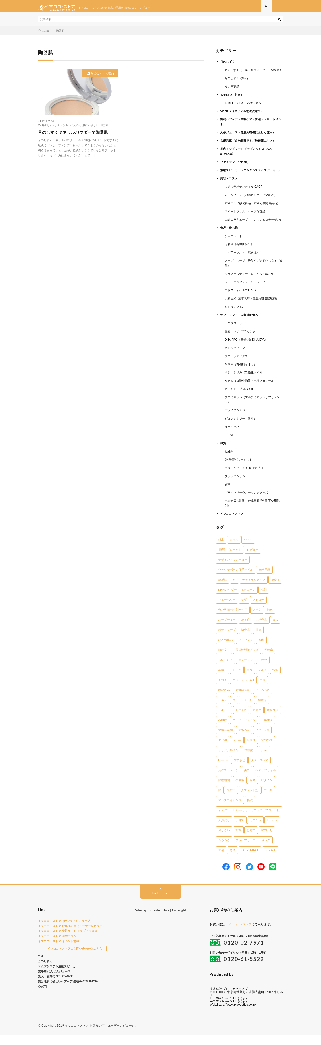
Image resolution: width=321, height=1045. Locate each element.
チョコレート (234, 253)
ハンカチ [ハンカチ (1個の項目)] (270, 860)
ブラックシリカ (236, 487)
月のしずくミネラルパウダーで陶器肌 (73, 135)
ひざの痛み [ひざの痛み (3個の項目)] (225, 649)
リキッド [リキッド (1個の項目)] (224, 719)
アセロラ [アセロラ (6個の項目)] (258, 609)
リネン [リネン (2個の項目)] (222, 709)
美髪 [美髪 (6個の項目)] (244, 609)
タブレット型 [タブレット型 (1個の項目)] (249, 800)
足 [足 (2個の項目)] (234, 709)
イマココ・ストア (232, 524)
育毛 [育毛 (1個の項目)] (221, 860)
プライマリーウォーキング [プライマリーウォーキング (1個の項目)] (252, 850)
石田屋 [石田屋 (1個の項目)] (222, 729)
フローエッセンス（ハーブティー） (250, 298)
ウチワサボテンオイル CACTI (246, 196)
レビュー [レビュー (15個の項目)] (253, 559)
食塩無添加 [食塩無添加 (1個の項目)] (225, 739)
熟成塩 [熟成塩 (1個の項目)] (239, 790)
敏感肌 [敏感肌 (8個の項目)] (222, 589)
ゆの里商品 (232, 93)
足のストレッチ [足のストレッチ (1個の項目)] (228, 780)
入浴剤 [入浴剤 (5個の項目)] (257, 619)
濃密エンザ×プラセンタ (241, 346)
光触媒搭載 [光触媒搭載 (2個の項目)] (242, 699)
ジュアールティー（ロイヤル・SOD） (251, 290)
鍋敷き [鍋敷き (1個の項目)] (262, 709)
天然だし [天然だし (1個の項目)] (224, 830)
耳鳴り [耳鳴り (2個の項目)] (222, 679)
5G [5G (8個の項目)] (235, 589)
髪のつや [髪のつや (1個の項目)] (267, 750)
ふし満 (229, 447)
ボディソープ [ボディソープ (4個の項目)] (227, 639)
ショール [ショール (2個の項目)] (247, 709)
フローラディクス (237, 370)
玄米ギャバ (232, 439)
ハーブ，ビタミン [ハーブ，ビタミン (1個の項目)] (244, 729)
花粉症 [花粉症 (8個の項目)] (275, 589)
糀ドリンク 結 (234, 322)
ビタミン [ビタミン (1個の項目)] (267, 790)
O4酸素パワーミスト (239, 471)
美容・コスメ (229, 187)
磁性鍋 (229, 463)
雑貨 (223, 455)
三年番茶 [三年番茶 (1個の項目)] (267, 729)
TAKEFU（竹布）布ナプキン (245, 109)
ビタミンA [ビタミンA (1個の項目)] (262, 739)
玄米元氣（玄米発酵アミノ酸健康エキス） (250, 146)
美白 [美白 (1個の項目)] (247, 780)
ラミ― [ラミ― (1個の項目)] (237, 750)
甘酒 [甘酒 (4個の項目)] (258, 639)
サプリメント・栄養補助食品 (240, 330)
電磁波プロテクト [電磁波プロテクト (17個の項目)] (229, 559)
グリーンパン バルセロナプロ (245, 479)
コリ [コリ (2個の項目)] (250, 679)
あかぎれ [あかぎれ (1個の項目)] (241, 719)
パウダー (75, 128)
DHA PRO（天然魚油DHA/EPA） (248, 354)
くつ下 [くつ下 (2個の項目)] (222, 689)
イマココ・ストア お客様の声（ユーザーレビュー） (71, 935)
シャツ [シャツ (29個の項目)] (248, 549)
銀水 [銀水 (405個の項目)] (221, 549)
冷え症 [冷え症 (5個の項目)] (245, 629)
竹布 (41, 966)
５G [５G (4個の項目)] (275, 629)
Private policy (159, 919)
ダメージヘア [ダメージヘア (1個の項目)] (259, 770)
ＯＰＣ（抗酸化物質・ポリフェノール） (253, 394)
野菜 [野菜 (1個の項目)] (232, 860)
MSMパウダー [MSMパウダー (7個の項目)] (227, 599)
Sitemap (141, 919)
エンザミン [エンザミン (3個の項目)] (245, 669)
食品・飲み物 (229, 245)
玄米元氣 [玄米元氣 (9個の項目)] (264, 579)
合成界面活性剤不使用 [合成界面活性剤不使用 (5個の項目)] (232, 619)
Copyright (179, 919)
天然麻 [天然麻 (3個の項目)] (268, 659)
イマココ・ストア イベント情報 (58, 950)
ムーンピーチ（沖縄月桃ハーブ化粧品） (253, 204)
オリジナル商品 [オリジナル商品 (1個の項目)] (228, 760)
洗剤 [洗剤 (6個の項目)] (264, 599)
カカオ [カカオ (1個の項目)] (257, 719)
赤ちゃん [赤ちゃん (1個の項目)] (244, 739)
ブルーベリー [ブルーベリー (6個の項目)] (227, 609)
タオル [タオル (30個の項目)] (234, 549)
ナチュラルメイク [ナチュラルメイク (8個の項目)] (253, 589)
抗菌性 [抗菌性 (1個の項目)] (251, 750)
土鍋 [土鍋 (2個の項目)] (262, 689)
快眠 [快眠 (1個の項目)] (250, 810)
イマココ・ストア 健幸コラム (57, 945)
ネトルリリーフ (236, 362)
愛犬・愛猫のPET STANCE (55, 986)
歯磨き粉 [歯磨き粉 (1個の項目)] (239, 770)
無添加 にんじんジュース (54, 981)
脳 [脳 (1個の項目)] (219, 800)
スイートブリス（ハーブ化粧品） (248, 224)
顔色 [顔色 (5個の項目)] (270, 619)
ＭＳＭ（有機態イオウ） (242, 378)
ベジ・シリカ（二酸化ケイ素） (246, 386)
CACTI (42, 996)
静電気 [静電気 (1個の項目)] (251, 840)
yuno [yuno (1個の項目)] (264, 760)
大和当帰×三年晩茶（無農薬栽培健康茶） (254, 314)
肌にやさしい (90, 128)
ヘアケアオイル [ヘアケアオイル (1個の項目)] (265, 780)
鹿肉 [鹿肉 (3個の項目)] (261, 649)
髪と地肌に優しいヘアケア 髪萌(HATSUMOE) (68, 991)
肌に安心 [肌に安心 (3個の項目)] (224, 659)
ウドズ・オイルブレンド (242, 306)
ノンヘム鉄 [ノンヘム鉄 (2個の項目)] (262, 699)
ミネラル (62, 128)
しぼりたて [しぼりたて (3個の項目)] (225, 669)
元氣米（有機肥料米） (240, 261)
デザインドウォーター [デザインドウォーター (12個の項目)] (232, 569)
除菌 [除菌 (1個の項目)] (252, 790)
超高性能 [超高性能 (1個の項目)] (272, 719)
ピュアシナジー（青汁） (242, 431)
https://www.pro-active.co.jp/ (237, 1014)
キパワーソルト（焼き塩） (243, 269)
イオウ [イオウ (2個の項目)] (262, 669)
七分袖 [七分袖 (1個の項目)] (222, 750)
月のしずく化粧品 (102, 76)
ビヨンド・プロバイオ (240, 402)
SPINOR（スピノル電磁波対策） (243, 117)
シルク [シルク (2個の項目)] (262, 679)
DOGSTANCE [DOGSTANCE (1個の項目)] (250, 860)
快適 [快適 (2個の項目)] (275, 679)
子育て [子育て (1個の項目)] (239, 830)
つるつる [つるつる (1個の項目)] (224, 850)
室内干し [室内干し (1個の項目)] (267, 840)
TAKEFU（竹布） (232, 101)
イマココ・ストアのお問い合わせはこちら (74, 958)
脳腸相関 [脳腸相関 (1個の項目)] (224, 790)
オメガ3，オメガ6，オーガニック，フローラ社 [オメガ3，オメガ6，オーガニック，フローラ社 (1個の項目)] (249, 820)
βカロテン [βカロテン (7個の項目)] (248, 599)
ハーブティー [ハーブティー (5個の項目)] (227, 629)
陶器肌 (105, 128)
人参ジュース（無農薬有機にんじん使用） (250, 138)
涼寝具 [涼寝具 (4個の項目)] (245, 639)
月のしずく (48, 128)
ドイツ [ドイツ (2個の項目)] (237, 679)
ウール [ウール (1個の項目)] (268, 800)
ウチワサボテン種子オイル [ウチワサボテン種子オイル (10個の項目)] (235, 579)
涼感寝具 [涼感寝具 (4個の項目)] (261, 629)
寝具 (228, 495)
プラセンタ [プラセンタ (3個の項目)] (245, 649)
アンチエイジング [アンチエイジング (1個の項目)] (229, 810)
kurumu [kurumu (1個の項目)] (223, 770)
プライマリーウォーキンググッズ (248, 503)
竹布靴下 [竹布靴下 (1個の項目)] (250, 760)
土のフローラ (234, 338)
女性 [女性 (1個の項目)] (238, 840)
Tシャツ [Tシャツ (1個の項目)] (272, 830)
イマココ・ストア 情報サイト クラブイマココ (67, 940)
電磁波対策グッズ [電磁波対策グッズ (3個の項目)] (247, 659)
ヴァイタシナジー (237, 423)
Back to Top (160, 902)
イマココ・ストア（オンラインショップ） (65, 930)
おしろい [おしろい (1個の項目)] (224, 840)
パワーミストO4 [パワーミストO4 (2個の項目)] (243, 689)
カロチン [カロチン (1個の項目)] (255, 830)
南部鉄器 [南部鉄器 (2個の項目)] (224, 699)
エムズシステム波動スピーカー (58, 976)
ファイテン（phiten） (236, 167)
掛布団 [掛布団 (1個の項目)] (231, 800)
